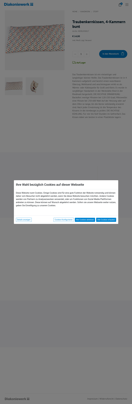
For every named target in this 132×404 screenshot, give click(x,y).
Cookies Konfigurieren (64, 220)
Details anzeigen (23, 220)
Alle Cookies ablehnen (85, 220)
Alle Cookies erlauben (106, 220)
